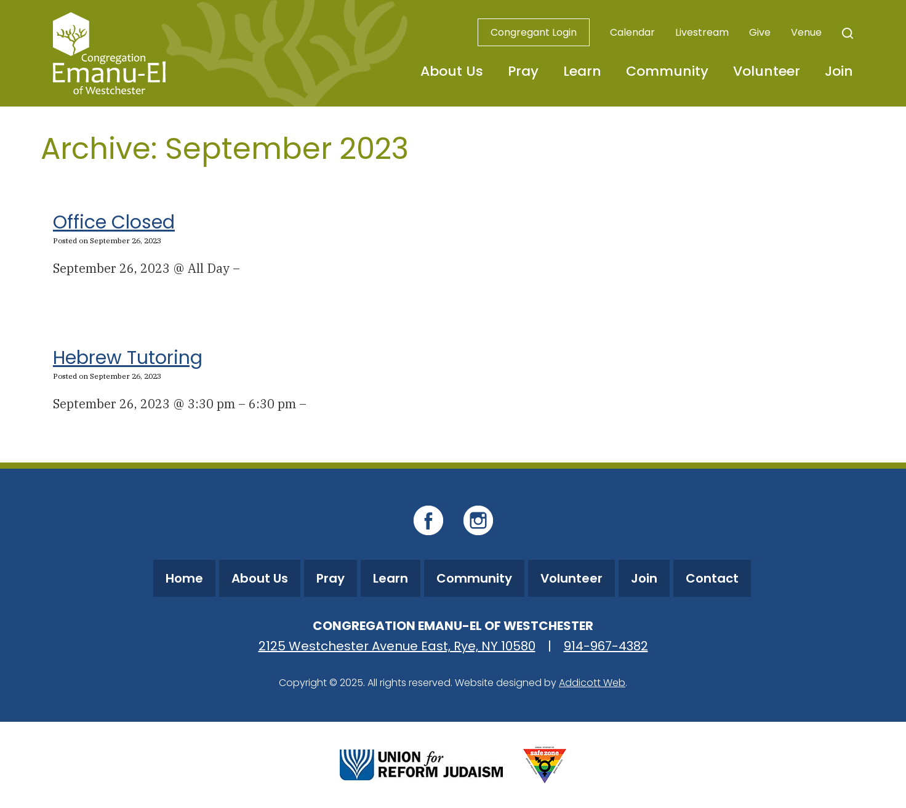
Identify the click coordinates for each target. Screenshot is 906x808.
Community (667, 71)
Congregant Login (534, 32)
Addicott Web (592, 683)
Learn (582, 71)
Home (184, 578)
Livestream (702, 32)
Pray (523, 71)
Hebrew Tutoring (127, 358)
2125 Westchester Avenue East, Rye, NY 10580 (397, 646)
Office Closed (114, 222)
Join (839, 71)
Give (760, 32)
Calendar (632, 32)
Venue (806, 32)
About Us (451, 71)
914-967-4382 (606, 646)
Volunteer (766, 71)
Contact (712, 578)
